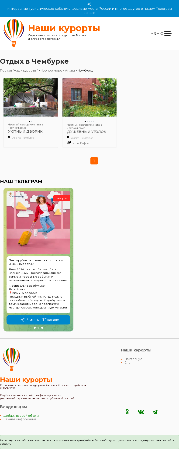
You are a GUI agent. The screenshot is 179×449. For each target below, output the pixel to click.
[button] (35, 328)
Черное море (51, 70)
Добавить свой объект (21, 415)
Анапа (70, 70)
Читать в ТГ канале (39, 320)
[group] (38, 260)
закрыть (5, 443)
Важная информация (20, 419)
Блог (128, 362)
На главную (133, 359)
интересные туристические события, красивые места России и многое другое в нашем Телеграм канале (89, 8)
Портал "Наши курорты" (19, 70)
